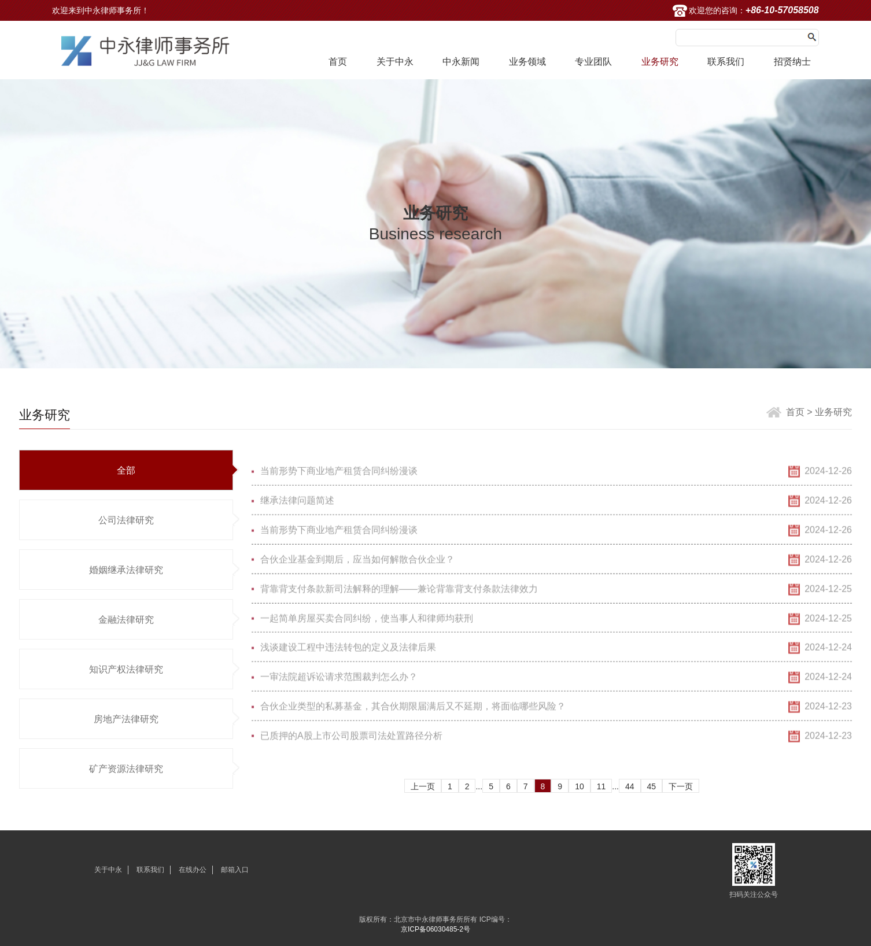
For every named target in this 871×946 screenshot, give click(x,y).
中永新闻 (460, 61)
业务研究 (659, 61)
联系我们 (725, 61)
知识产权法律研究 (126, 669)
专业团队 (593, 61)
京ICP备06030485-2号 (435, 929)
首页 (338, 61)
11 (601, 786)
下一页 (681, 786)
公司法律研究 (126, 520)
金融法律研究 (126, 619)
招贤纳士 (792, 61)
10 (579, 786)
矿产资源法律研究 (126, 769)
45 (651, 786)
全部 (126, 470)
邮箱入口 (235, 870)
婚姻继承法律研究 (126, 570)
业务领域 (527, 61)
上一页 (423, 786)
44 (629, 786)
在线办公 (192, 870)
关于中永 (395, 61)
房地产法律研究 (126, 719)
